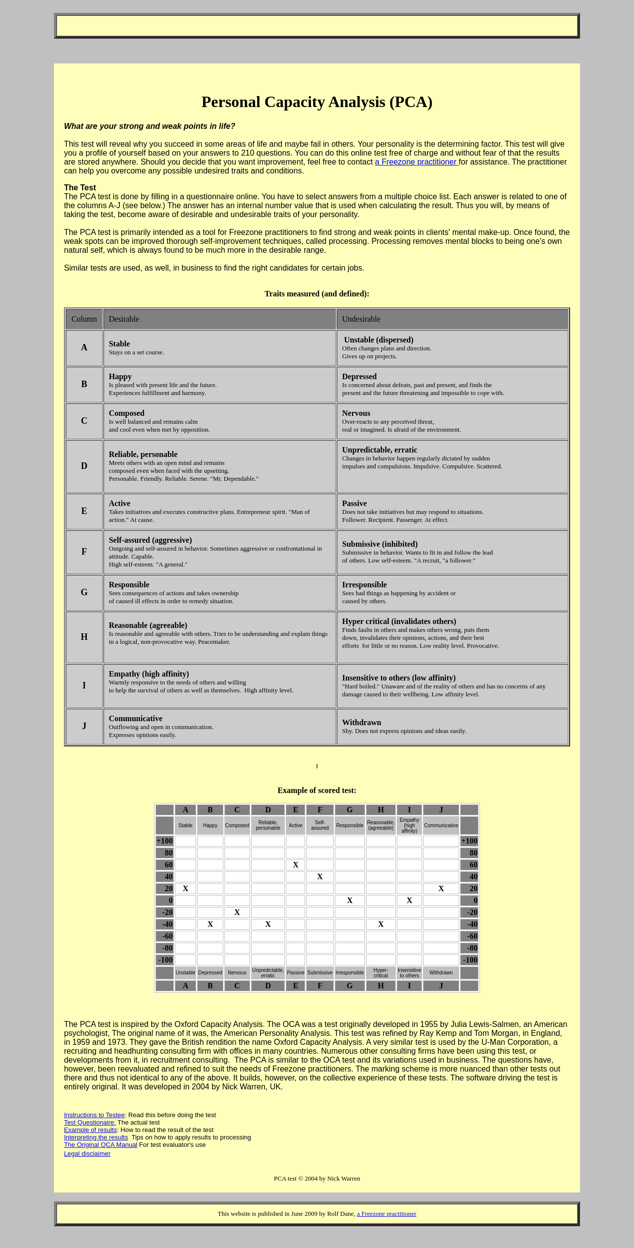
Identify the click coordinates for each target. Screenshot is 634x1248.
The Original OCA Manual (100, 1144)
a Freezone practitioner (417, 162)
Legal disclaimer (87, 1153)
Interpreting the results (96, 1137)
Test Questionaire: (90, 1122)
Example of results (90, 1130)
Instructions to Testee (94, 1115)
